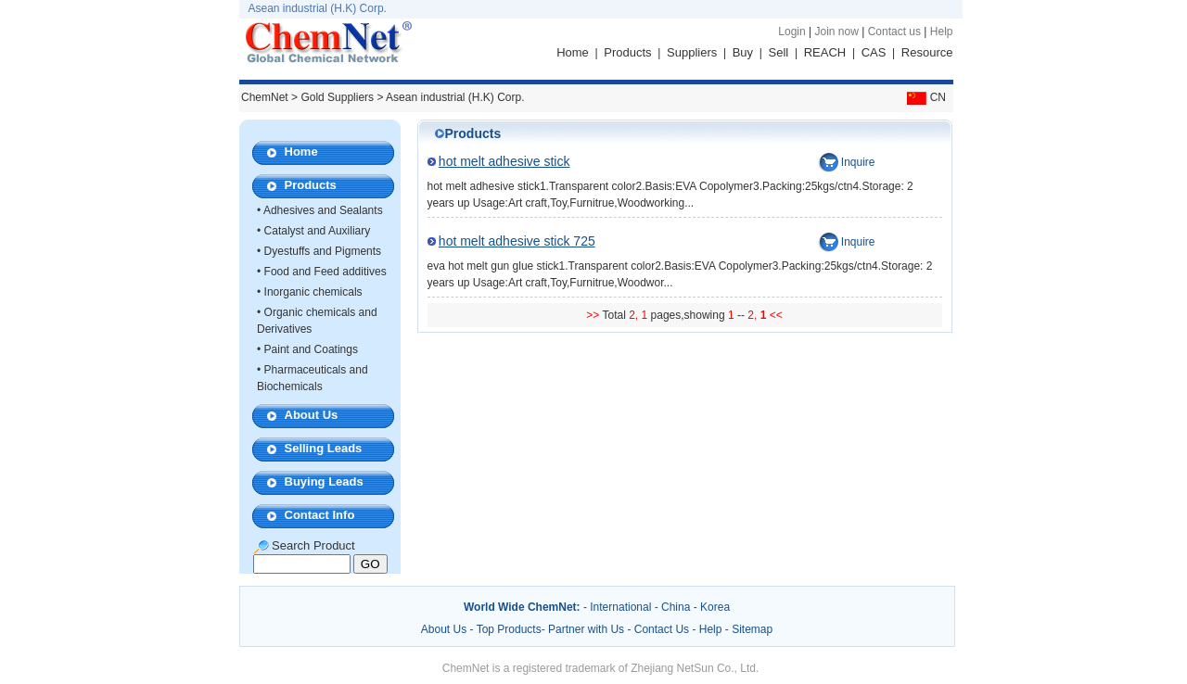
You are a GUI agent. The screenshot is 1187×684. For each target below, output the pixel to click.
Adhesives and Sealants (323, 210)
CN (924, 97)
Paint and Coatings (311, 349)
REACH (825, 52)
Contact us (894, 31)
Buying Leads (324, 481)
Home (572, 52)
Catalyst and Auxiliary (317, 230)
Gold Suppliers (337, 97)
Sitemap (752, 629)
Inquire (858, 162)
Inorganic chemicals (313, 291)
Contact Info (320, 515)
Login (791, 31)
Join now (836, 31)
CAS (874, 52)
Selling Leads (324, 448)
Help (941, 31)
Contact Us (661, 629)
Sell (779, 52)
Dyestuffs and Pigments (323, 251)
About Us (311, 415)
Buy (743, 52)
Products (627, 52)
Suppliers (692, 52)
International (620, 607)
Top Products (509, 629)
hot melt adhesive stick (504, 161)
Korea (715, 607)
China (675, 607)
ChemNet (264, 97)
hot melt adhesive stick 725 (517, 241)
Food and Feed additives (325, 271)
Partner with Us (587, 629)
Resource (927, 52)
